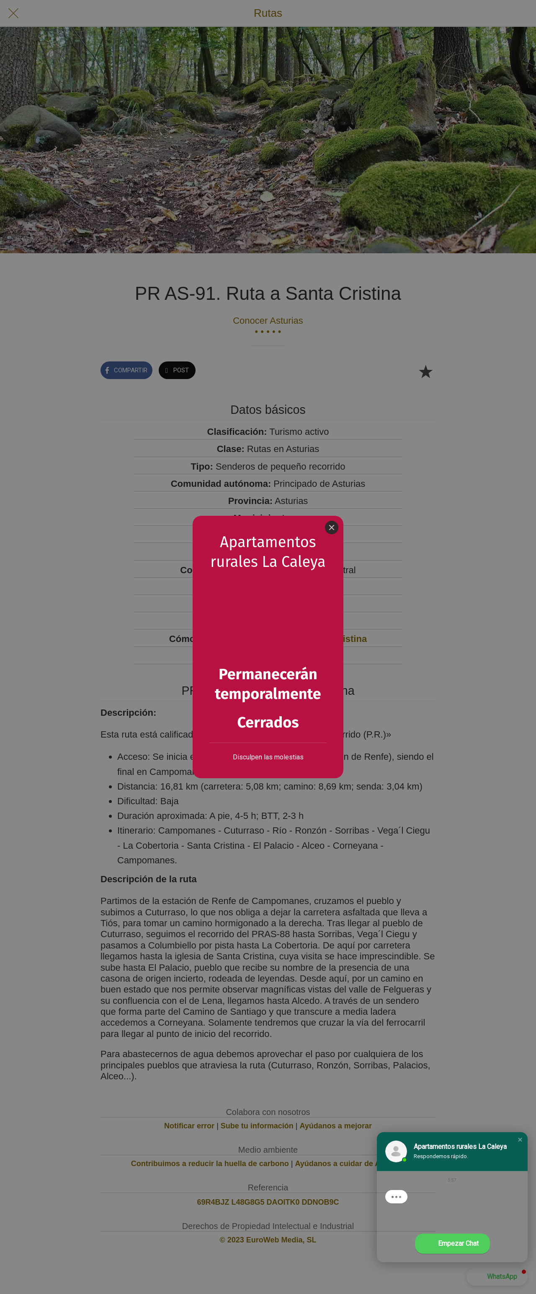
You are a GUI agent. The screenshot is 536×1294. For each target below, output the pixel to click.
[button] (520, 1139)
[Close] (331, 527)
